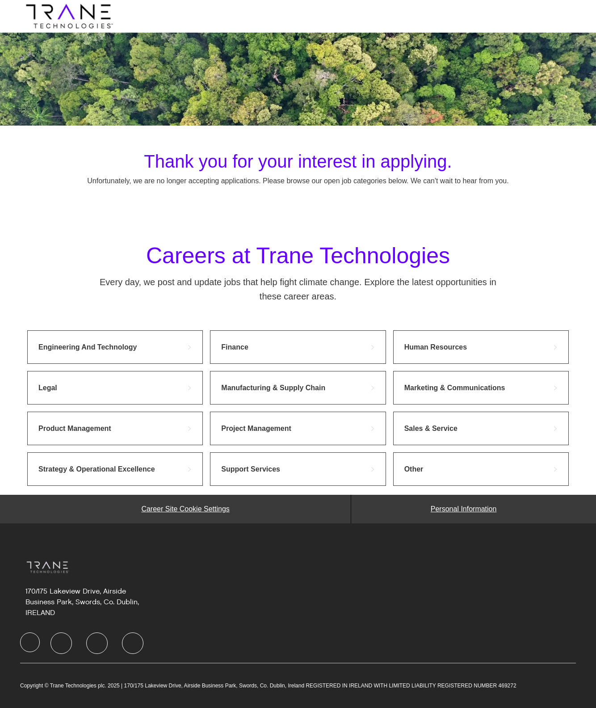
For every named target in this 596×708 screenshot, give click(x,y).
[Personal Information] (464, 509)
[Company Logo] (68, 15)
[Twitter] (97, 643)
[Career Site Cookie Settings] (185, 509)
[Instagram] (132, 643)
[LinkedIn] (61, 643)
